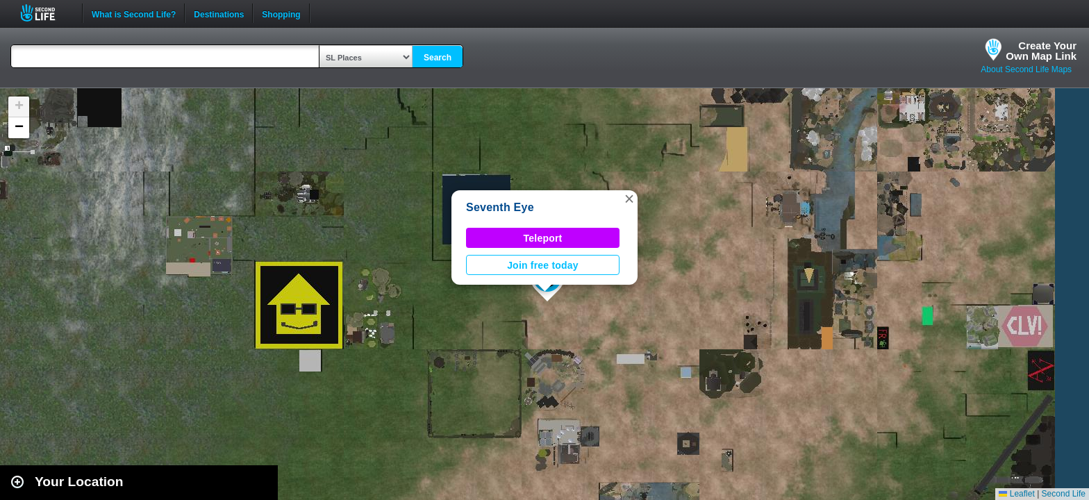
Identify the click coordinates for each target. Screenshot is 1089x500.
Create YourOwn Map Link (1041, 51)
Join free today (543, 265)
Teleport (543, 238)
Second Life (45, 12)
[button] (629, 198)
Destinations (219, 13)
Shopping (281, 13)
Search (437, 57)
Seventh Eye (500, 207)
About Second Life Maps (1026, 69)
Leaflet (1016, 494)
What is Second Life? (134, 13)
